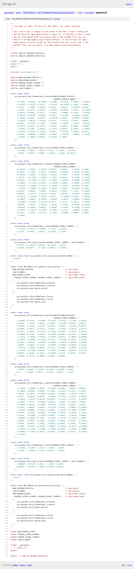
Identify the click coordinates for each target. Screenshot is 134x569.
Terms (29, 565)
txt (123, 565)
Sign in (128, 4)
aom (18, 12)
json (129, 565)
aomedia (9, 12)
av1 (81, 12)
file (57, 19)
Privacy (22, 565)
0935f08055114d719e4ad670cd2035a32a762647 (48, 12)
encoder (89, 12)
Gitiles (15, 565)
